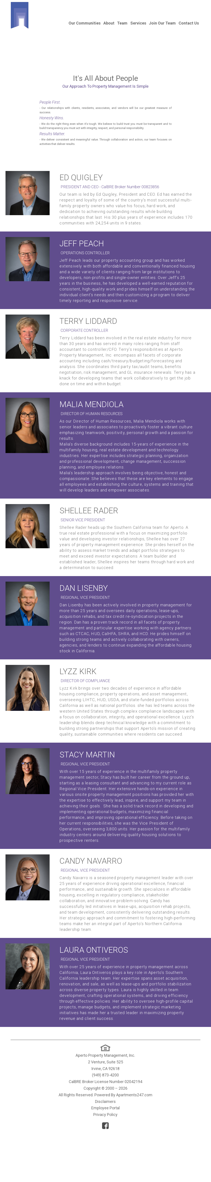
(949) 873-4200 (105, 1123)
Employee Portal (105, 1156)
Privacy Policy (105, 1162)
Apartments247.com (134, 1142)
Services (138, 23)
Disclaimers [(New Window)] (105, 1149)
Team (122, 23)
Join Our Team (162, 23)
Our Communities (85, 23)
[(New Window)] (105, 1096)
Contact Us (189, 23)
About (108, 23)
